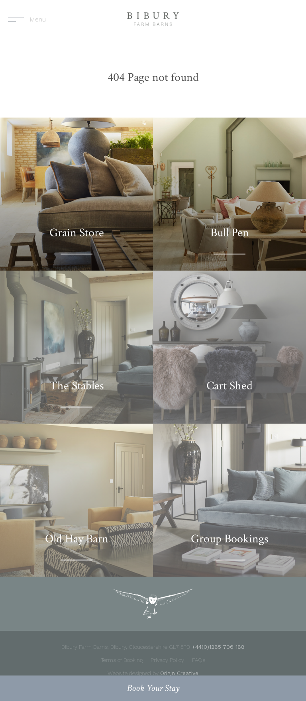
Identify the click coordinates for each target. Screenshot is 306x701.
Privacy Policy (167, 660)
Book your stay (153, 688)
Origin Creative (179, 673)
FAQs (198, 660)
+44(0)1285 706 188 (218, 647)
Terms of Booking (122, 660)
